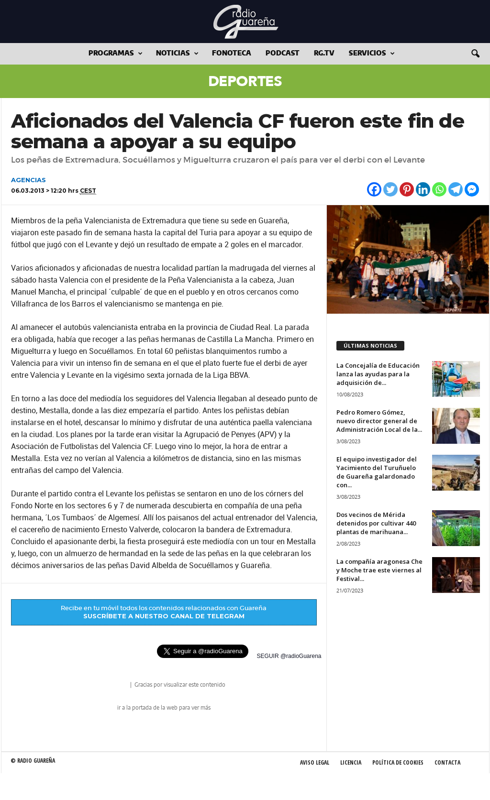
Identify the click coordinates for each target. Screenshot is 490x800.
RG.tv (324, 53)
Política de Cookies (397, 762)
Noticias (177, 54)
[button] (475, 54)
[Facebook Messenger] (472, 189)
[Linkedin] (423, 189)
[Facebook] (374, 189)
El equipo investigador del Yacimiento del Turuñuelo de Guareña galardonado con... (376, 472)
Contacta (447, 762)
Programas (116, 54)
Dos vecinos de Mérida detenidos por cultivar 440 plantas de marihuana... (376, 523)
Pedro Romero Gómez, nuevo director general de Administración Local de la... (379, 421)
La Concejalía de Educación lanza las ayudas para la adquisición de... (378, 374)
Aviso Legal (314, 762)
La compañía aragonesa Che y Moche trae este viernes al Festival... (379, 570)
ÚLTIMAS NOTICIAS (370, 345)
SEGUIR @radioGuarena (289, 656)
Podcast (283, 53)
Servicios (372, 54)
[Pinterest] (407, 189)
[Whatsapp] (439, 189)
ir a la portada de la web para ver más (164, 708)
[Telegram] (455, 189)
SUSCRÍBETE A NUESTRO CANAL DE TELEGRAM (164, 616)
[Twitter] (390, 189)
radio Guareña (115, 685)
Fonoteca (231, 53)
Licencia (350, 762)
